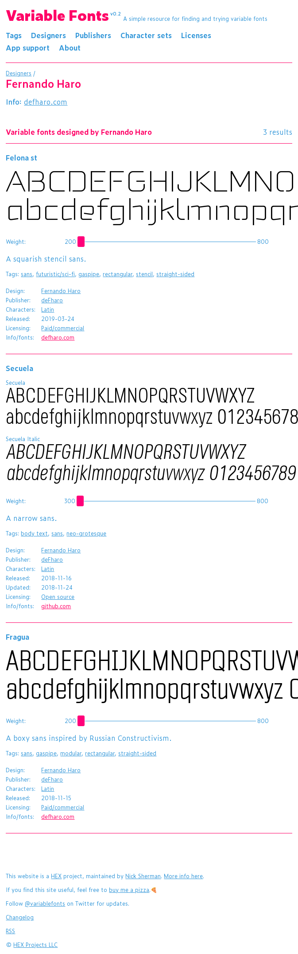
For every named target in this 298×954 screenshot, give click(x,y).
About (70, 47)
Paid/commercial (62, 328)
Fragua (17, 636)
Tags (14, 35)
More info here (183, 876)
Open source (57, 597)
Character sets (146, 35)
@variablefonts (45, 903)
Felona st (21, 157)
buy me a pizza (129, 890)
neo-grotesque (86, 533)
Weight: (16, 242)
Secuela (19, 368)
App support (28, 47)
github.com (56, 606)
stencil (144, 274)
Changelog (20, 917)
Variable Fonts (63, 14)
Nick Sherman (143, 876)
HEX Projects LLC (35, 945)
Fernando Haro (61, 291)
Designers (48, 35)
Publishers (93, 35)
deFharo (52, 300)
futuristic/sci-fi (55, 274)
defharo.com (45, 101)
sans (26, 274)
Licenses (196, 35)
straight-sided (175, 274)
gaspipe (88, 274)
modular (70, 753)
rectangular (117, 274)
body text (34, 533)
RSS (10, 931)
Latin (47, 309)
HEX (56, 876)
